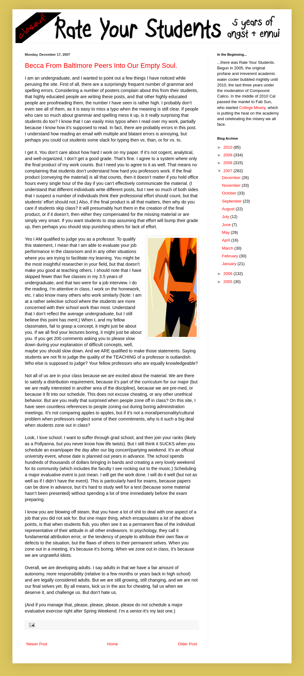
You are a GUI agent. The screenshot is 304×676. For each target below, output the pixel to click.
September (232, 201)
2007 (228, 170)
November (232, 185)
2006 (228, 273)
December (232, 177)
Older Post (187, 644)
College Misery (252, 107)
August (229, 209)
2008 (228, 162)
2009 (228, 155)
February (230, 256)
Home (112, 644)
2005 (228, 281)
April (226, 240)
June (227, 224)
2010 (228, 147)
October (230, 193)
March (228, 248)
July (226, 216)
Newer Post (36, 644)
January (230, 263)
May (226, 232)
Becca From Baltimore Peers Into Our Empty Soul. (101, 65)
